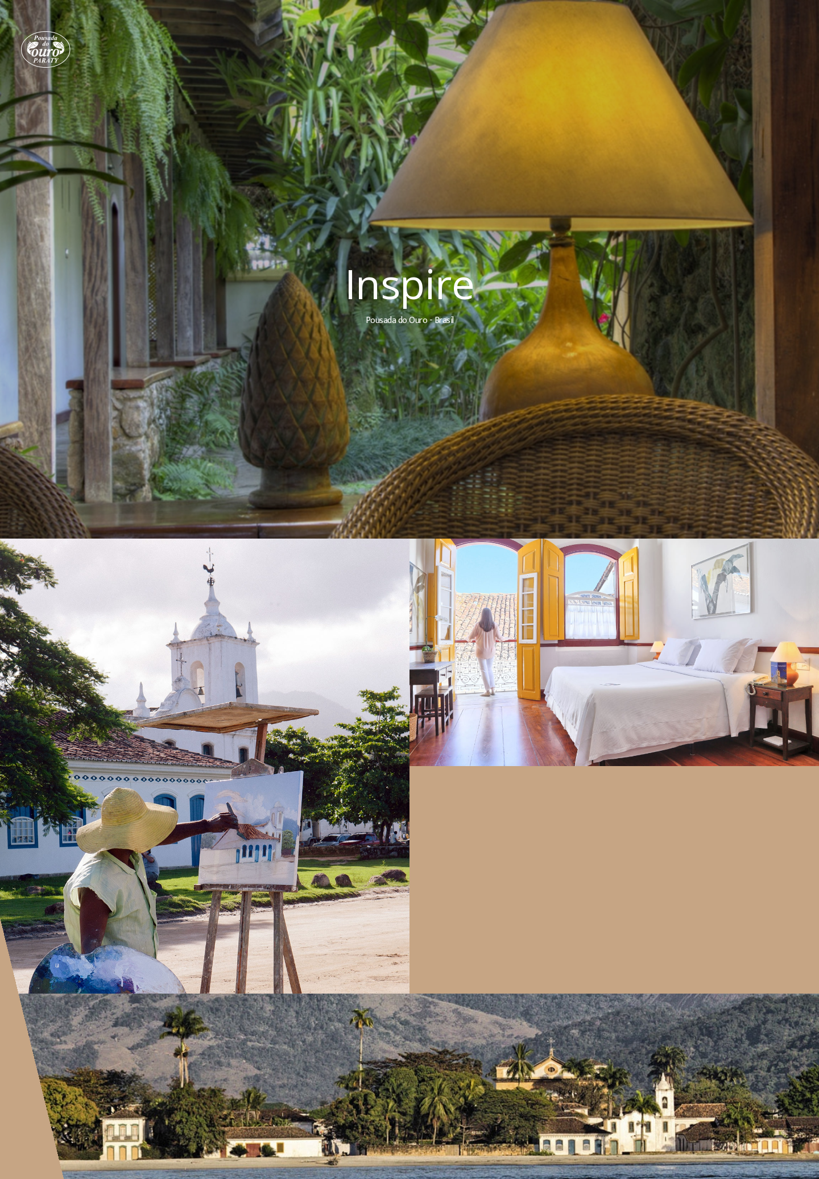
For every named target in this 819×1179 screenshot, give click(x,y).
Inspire (411, 283)
